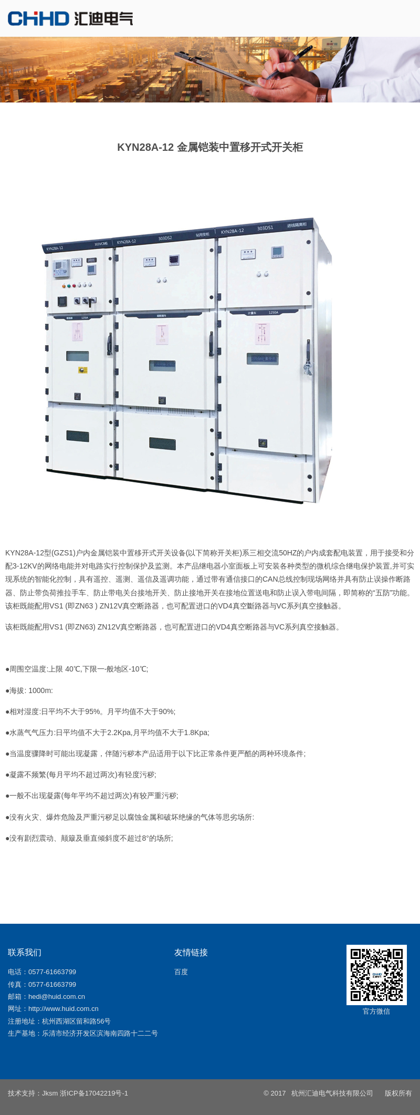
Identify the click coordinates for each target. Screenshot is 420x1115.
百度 (181, 972)
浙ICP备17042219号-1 (94, 1093)
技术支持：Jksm (33, 1093)
